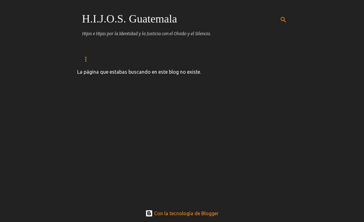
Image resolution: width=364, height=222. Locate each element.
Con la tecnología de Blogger (182, 213)
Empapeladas (207, 59)
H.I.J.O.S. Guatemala (129, 19)
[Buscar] (283, 19)
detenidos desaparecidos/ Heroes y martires (130, 59)
